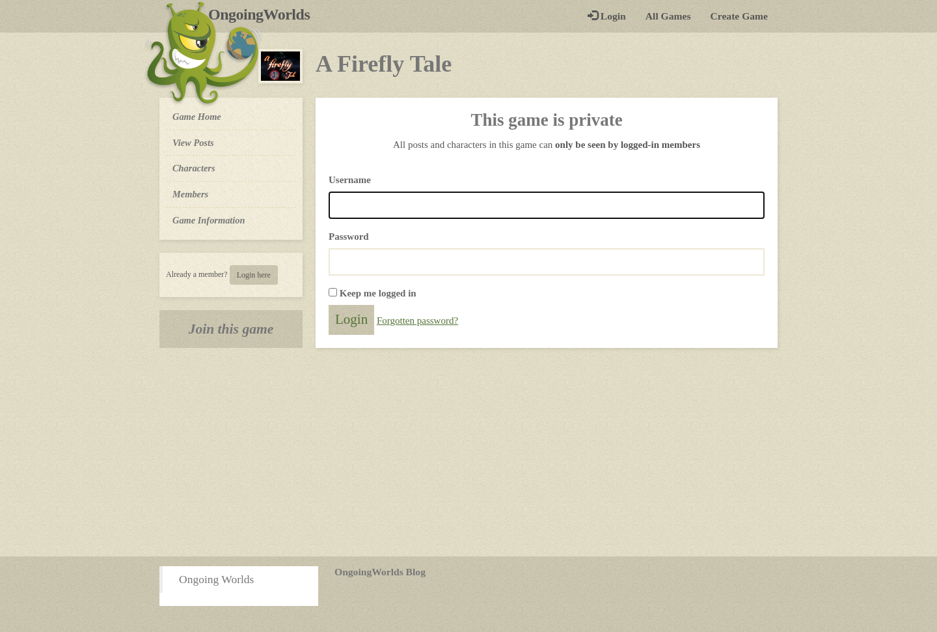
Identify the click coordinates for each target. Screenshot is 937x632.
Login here (254, 275)
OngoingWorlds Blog (380, 571)
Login (607, 16)
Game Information (208, 220)
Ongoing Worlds (216, 579)
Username (350, 180)
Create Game (739, 16)
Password (349, 236)
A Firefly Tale (384, 64)
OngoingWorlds (263, 14)
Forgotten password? (417, 320)
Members (190, 194)
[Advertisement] (468, 452)
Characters (193, 167)
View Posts (193, 142)
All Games (668, 16)
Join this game (231, 329)
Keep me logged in (378, 293)
